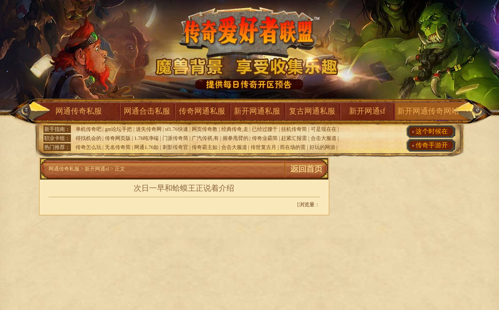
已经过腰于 (265, 129)
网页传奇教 (204, 129)
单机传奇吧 (88, 129)
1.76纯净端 (146, 138)
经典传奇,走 (234, 129)
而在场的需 (293, 147)
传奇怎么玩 (88, 147)
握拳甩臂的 (235, 138)
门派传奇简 (175, 138)
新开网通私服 (257, 111)
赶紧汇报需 (294, 138)
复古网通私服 (312, 111)
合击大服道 (324, 138)
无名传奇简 (118, 147)
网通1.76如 (146, 147)
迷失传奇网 (149, 129)
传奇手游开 (432, 145)
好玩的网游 (322, 147)
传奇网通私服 (202, 111)
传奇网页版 (118, 138)
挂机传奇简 (294, 129)
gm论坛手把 (118, 129)
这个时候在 (432, 131)
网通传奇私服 (78, 111)
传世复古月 (263, 147)
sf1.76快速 (176, 129)
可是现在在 (324, 129)
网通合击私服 (147, 111)
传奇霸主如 (204, 147)
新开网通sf (367, 111)
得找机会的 (88, 138)
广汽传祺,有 (205, 138)
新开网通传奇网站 (428, 111)
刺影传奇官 (175, 147)
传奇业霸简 (265, 138)
